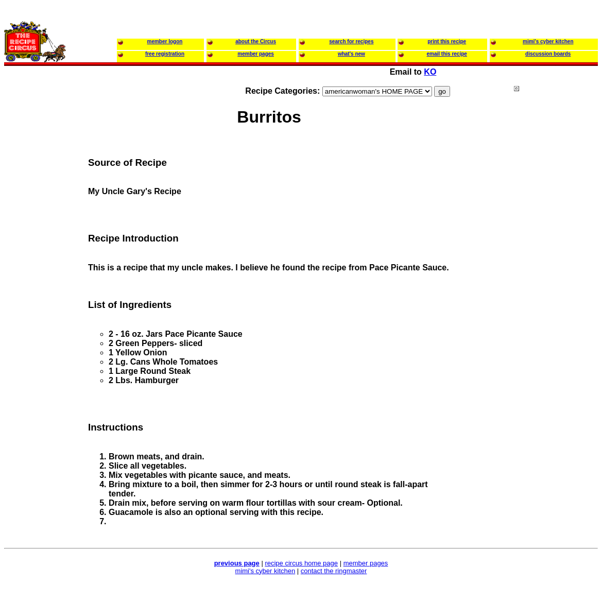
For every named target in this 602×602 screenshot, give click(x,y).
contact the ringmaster (334, 571)
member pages (365, 563)
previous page (237, 563)
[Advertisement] (555, 282)
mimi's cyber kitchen (265, 571)
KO (430, 71)
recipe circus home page (301, 563)
